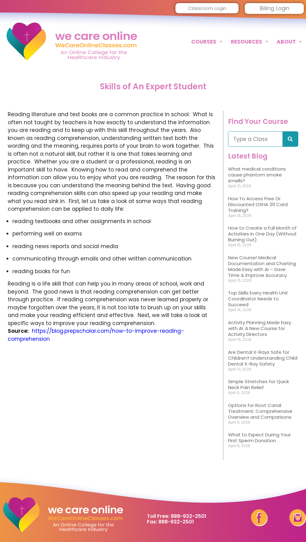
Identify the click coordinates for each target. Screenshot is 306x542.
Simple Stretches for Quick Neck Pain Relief (258, 384)
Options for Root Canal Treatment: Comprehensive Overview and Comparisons (260, 411)
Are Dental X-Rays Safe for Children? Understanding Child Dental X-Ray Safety (262, 358)
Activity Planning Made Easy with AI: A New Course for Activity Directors (259, 328)
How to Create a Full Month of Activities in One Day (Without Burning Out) (262, 234)
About (290, 42)
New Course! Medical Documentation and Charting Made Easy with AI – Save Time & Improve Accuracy (262, 266)
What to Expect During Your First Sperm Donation (259, 437)
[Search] (290, 139)
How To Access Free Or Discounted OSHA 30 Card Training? (258, 204)
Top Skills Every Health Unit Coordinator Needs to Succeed (258, 299)
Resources (250, 42)
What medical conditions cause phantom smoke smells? (257, 175)
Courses (207, 42)
